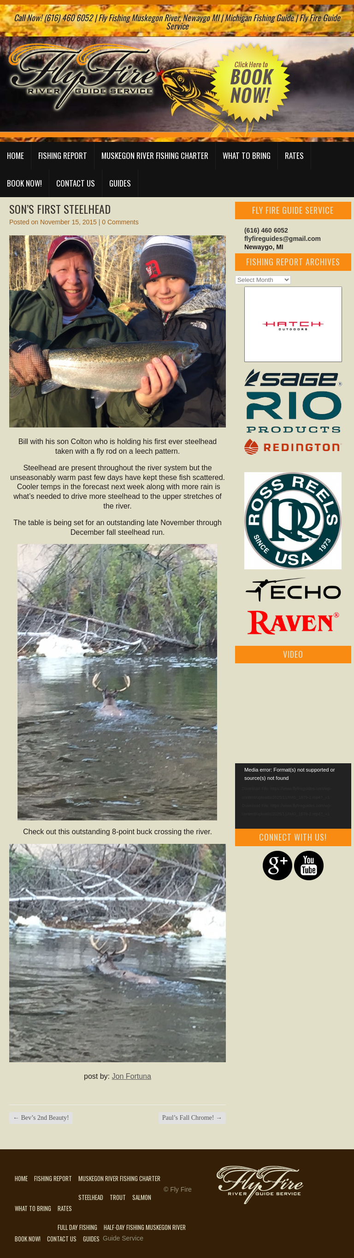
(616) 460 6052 (266, 230)
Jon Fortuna (131, 1076)
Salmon (141, 1197)
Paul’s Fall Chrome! (192, 1117)
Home (15, 155)
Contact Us (75, 183)
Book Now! (24, 183)
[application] (293, 796)
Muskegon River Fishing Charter (154, 155)
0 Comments (120, 222)
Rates (294, 155)
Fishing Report (62, 155)
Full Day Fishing (77, 1227)
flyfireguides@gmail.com (282, 238)
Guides (120, 183)
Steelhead (90, 1197)
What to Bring (247, 155)
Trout (118, 1197)
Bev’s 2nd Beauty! (41, 1117)
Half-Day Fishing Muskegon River (145, 1227)
